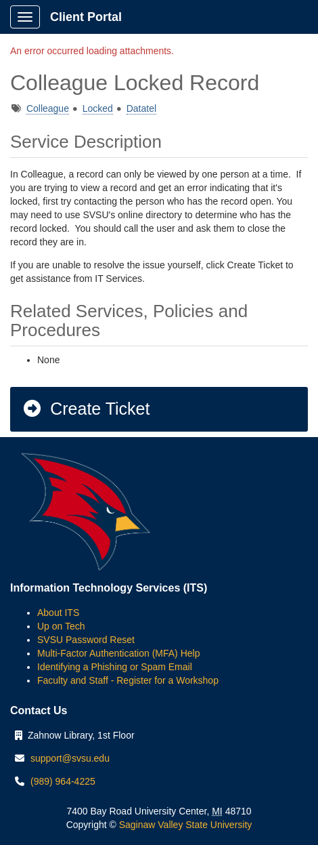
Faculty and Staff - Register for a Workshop (128, 680)
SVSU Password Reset (86, 639)
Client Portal (86, 17)
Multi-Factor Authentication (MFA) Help (118, 653)
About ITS (58, 612)
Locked (98, 108)
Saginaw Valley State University (184, 824)
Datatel (141, 108)
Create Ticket (86, 408)
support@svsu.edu (70, 758)
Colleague (47, 108)
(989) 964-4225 (62, 781)
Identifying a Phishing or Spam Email (114, 666)
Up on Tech (61, 626)
